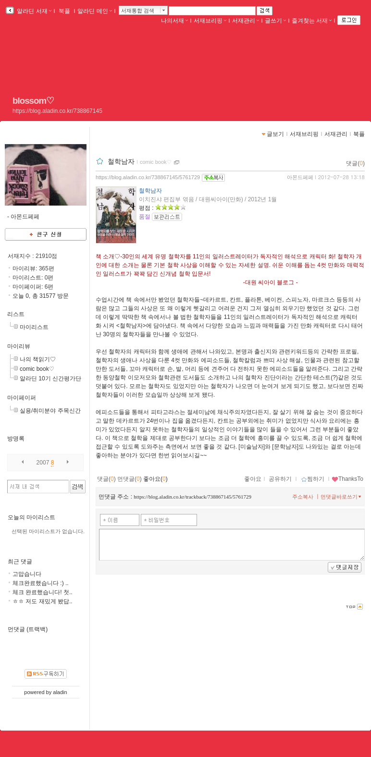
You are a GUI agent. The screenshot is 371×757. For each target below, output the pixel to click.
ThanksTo (347, 479)
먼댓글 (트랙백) (28, 629)
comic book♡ (37, 369)
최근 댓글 (20, 561)
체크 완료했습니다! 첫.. (42, 592)
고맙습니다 (26, 574)
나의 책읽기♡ (38, 359)
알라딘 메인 (94, 11)
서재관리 (245, 20)
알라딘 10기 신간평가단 (50, 378)
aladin (60, 692)
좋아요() (155, 479)
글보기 (275, 134)
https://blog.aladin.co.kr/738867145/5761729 (148, 177)
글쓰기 (275, 20)
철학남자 (121, 161)
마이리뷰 (18, 346)
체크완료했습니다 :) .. (40, 583)
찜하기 (312, 479)
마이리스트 (34, 327)
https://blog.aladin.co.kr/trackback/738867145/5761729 (192, 497)
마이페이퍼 (21, 397)
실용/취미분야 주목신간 (50, 410)
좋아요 (252, 479)
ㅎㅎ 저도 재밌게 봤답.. (42, 601)
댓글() (355, 163)
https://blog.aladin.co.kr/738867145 (57, 111)
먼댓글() (129, 479)
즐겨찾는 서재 (312, 20)
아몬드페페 (300, 177)
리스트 (16, 314)
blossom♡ (33, 101)
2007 (43, 462)
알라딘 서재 (33, 11)
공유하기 (280, 479)
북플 (64, 11)
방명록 (16, 438)
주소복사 (302, 497)
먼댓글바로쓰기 (342, 497)
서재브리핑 (210, 20)
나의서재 (174, 20)
